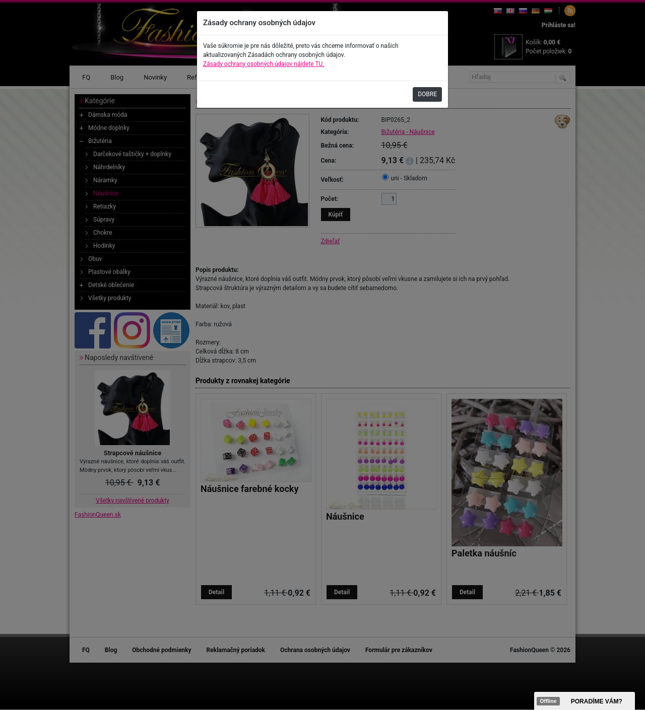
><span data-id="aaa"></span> (584, 701)
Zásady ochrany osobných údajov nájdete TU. (264, 63)
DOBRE (427, 94)
